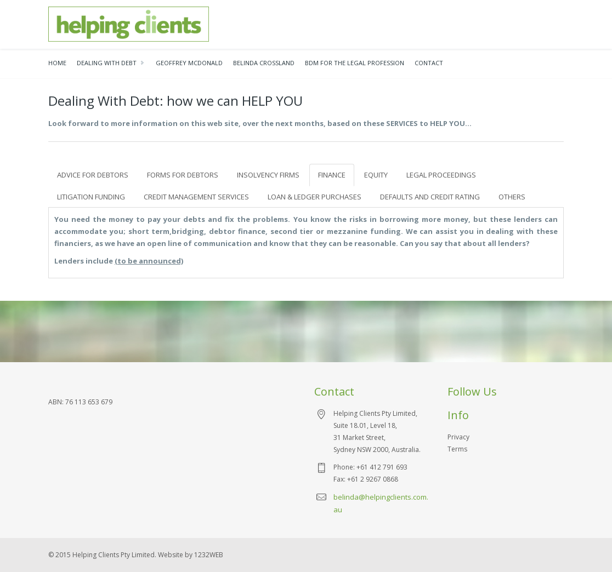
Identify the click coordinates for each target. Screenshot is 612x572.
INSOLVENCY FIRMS (268, 175)
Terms (457, 449)
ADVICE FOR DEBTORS (92, 175)
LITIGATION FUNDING (91, 197)
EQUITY (376, 175)
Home (57, 63)
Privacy (458, 437)
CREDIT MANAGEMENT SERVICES (196, 197)
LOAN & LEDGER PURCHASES (314, 197)
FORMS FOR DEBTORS (182, 175)
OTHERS (511, 197)
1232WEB (208, 554)
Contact (429, 63)
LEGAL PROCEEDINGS (441, 175)
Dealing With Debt (107, 63)
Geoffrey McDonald (189, 63)
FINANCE (331, 175)
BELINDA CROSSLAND (263, 63)
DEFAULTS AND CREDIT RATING (430, 197)
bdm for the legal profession (354, 63)
